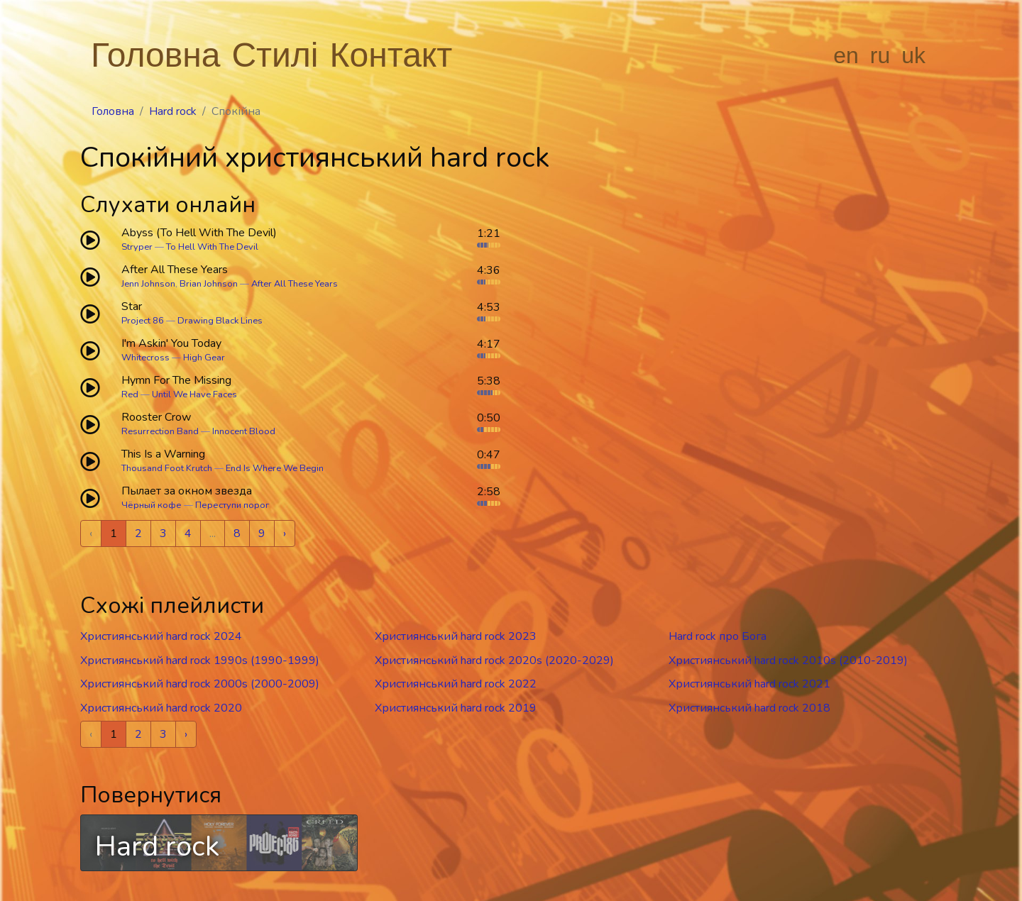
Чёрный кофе (151, 505)
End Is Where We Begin (275, 468)
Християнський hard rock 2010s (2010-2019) (788, 660)
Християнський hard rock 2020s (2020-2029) (494, 660)
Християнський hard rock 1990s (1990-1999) (199, 660)
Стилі (274, 55)
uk (913, 55)
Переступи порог (232, 505)
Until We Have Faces (194, 394)
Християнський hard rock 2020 (161, 708)
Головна (155, 55)
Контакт (391, 55)
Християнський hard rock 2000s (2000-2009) (199, 684)
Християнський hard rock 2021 (749, 684)
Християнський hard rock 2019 (456, 708)
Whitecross (145, 357)
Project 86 (142, 320)
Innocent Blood (243, 431)
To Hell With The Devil (212, 247)
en (846, 55)
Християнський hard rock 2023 (456, 636)
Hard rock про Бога (717, 636)
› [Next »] (284, 533)
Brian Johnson (209, 283)
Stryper (137, 247)
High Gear (204, 357)
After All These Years (294, 283)
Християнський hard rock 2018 (749, 708)
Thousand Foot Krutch (166, 468)
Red (129, 394)
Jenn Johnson (148, 283)
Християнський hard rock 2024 (161, 636)
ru (880, 55)
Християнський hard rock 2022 (456, 684)
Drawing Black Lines (220, 320)
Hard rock (173, 111)
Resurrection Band (160, 431)
